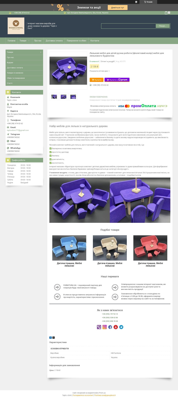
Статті (9, 83)
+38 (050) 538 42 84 (110, 318)
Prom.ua (102, 393)
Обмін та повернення (16, 78)
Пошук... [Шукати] (162, 26)
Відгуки (10, 62)
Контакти (95, 41)
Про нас (37, 41)
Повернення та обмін (76, 41)
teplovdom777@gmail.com (18, 130)
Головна (11, 41)
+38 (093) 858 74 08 (110, 321)
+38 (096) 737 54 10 (110, 314)
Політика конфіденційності (105, 395)
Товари (23, 41)
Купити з (118, 80)
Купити (98, 80)
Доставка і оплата (54, 41)
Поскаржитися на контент (83, 395)
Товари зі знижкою (15, 73)
